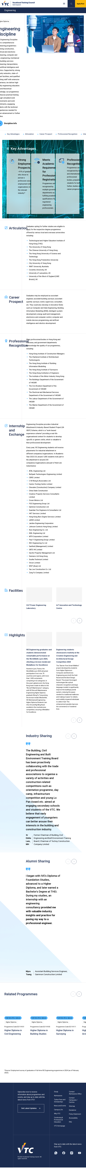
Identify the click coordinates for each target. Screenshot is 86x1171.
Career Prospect (44, 134)
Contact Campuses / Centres (73, 1100)
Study (56, 1092)
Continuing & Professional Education (58, 1120)
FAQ (70, 1122)
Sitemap (72, 1106)
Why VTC (57, 1113)
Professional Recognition (66, 134)
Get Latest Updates (31, 1108)
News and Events (60, 1106)
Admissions (58, 1095)
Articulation (28, 134)
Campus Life (58, 1110)
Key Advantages (12, 134)
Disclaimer (72, 1110)
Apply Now (80, 4)
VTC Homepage (59, 1126)
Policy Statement (75, 1114)
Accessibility (73, 1118)
